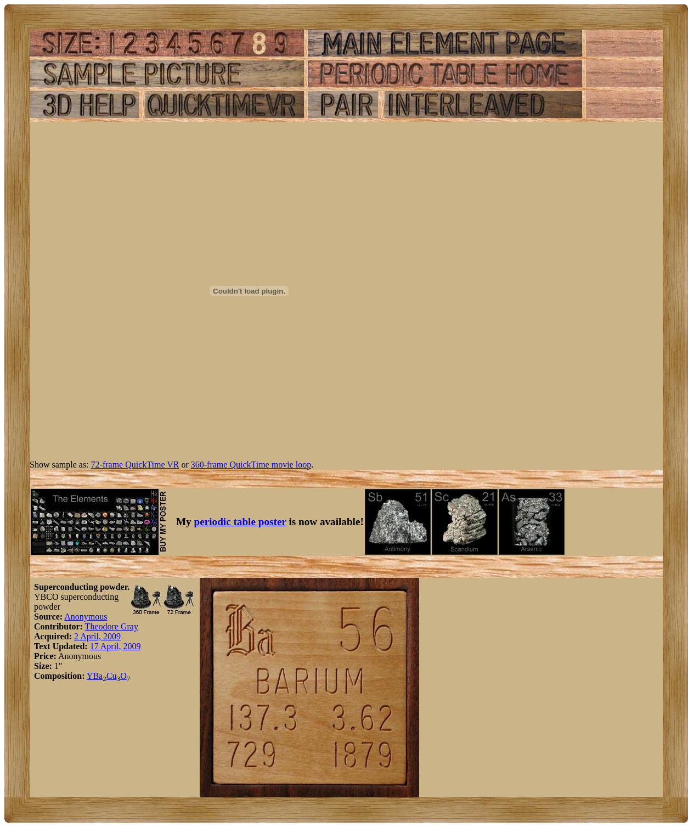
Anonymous (85, 616)
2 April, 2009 (97, 636)
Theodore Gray (111, 626)
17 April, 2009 (115, 646)
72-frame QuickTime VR (135, 464)
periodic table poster (240, 521)
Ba (98, 675)
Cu (111, 675)
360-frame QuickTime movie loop (251, 464)
